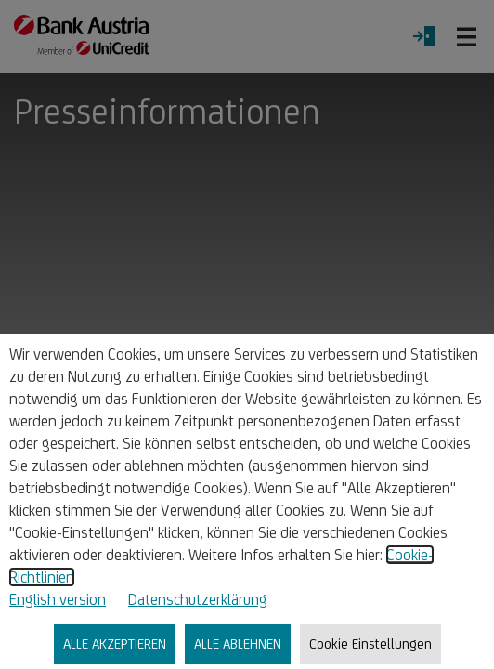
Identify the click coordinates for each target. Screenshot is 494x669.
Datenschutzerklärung (197, 599)
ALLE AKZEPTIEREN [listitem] (114, 643)
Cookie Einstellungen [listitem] (370, 643)
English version (57, 599)
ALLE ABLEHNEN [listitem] (237, 643)
